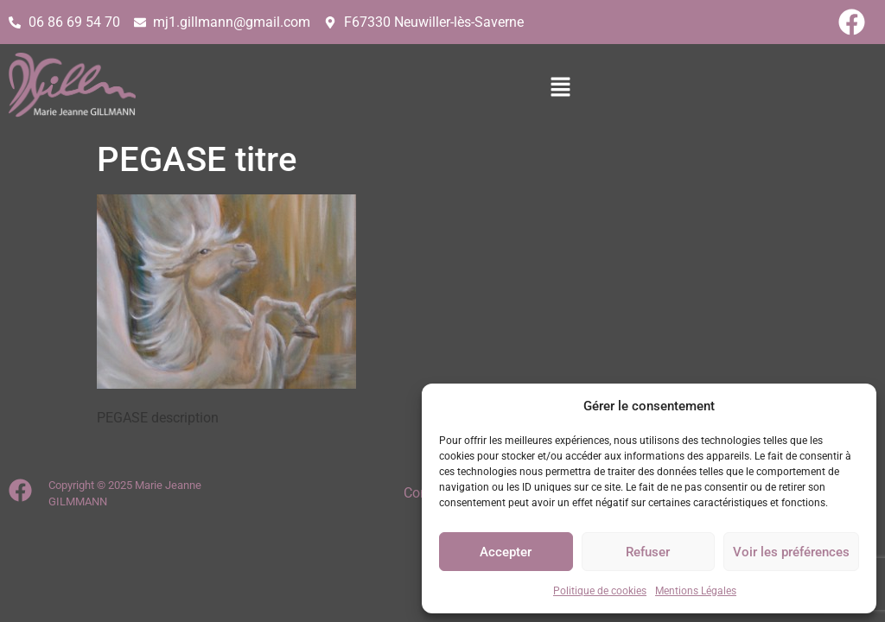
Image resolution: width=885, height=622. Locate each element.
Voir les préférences (791, 552)
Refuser (648, 552)
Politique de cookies (599, 591)
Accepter (506, 552)
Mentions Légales (695, 591)
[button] (533, 88)
